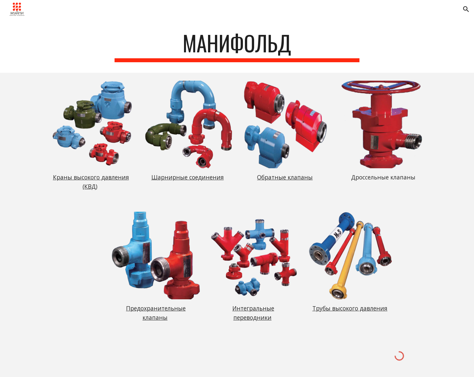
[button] (466, 9)
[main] (237, 46)
